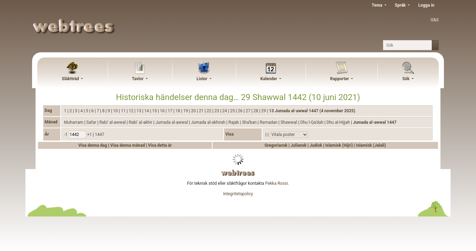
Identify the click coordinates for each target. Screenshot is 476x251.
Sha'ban (250, 122)
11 (123, 110)
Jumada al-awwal (172, 122)
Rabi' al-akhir (141, 122)
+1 (90, 134)
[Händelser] (289, 134)
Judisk (316, 145)
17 (170, 110)
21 (202, 110)
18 (178, 110)
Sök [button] (406, 78)
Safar (91, 122)
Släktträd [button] (71, 78)
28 (256, 110)
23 (217, 110)
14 (147, 110)
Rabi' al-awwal (112, 122)
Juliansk (299, 145)
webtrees (238, 172)
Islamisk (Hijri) (339, 145)
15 (155, 110)
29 (264, 110)
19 (186, 110)
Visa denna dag (93, 145)
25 (233, 110)
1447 (99, 134)
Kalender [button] (269, 78)
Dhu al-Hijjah (339, 122)
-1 (66, 134)
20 (194, 110)
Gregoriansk (275, 145)
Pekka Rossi (276, 183)
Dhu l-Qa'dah (312, 122)
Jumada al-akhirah (208, 122)
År (47, 134)
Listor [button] (202, 78)
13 (139, 110)
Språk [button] (401, 5)
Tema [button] (377, 5)
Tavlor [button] (138, 78)
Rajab (234, 122)
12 (131, 110)
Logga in (426, 5)
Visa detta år (160, 145)
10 (116, 110)
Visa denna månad (128, 145)
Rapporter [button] (340, 78)
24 (225, 110)
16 (163, 110)
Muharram (74, 122)
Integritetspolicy (238, 193)
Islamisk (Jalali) (371, 145)
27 (248, 110)
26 (241, 110)
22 (209, 110)
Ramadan (269, 122)
